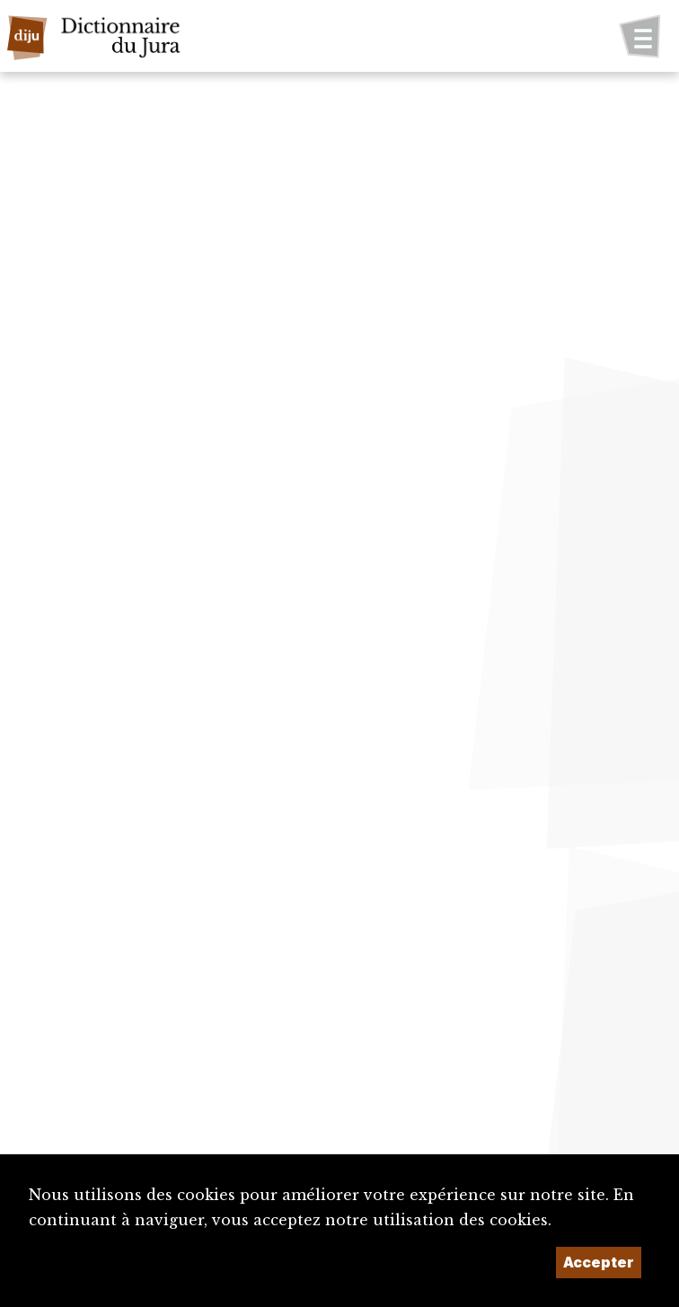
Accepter (598, 1262)
